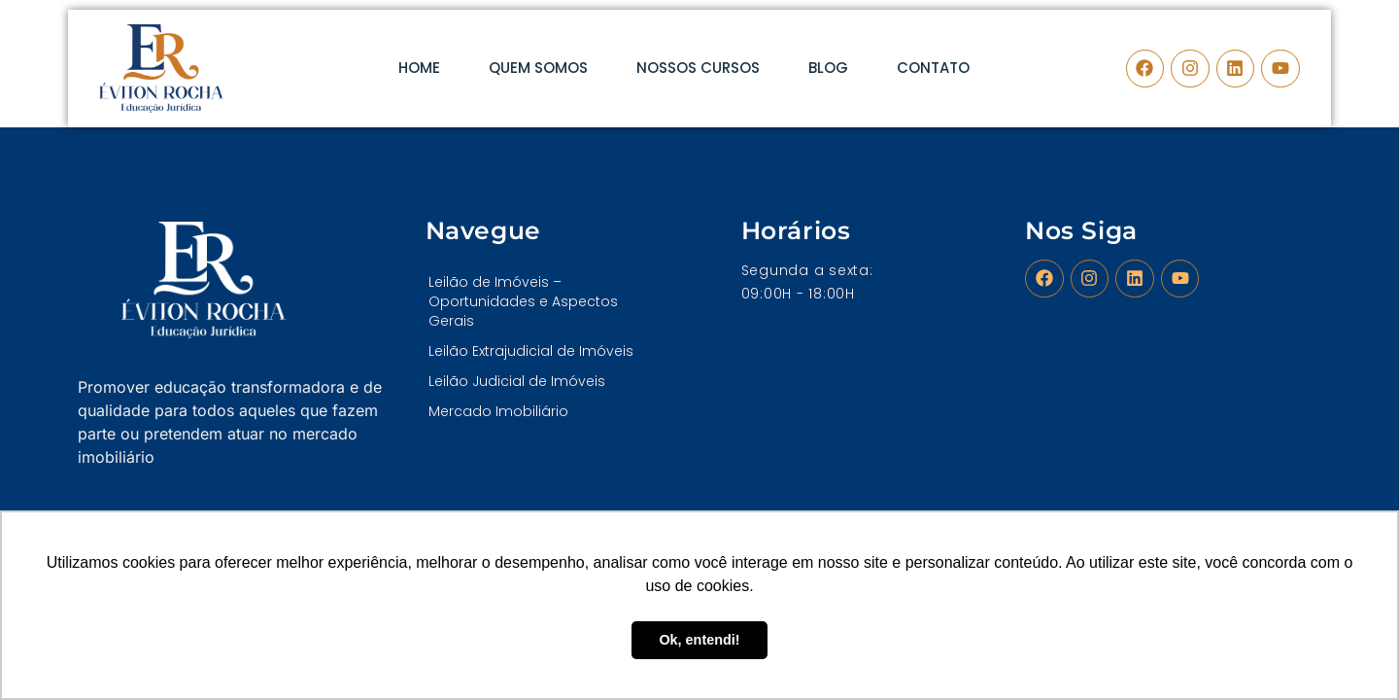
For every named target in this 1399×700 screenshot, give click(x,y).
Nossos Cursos (698, 67)
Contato (933, 67)
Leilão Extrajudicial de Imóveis (530, 351)
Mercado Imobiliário (498, 411)
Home (419, 67)
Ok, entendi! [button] (699, 640)
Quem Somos (538, 67)
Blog (828, 67)
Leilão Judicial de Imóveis (516, 381)
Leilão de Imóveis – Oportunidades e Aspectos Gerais (523, 301)
